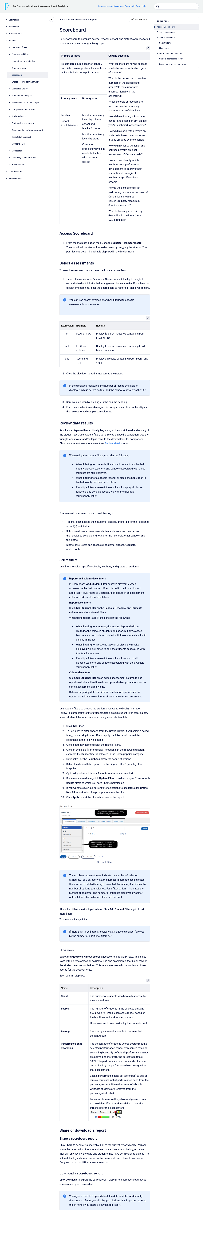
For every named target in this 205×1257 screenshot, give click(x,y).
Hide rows (164, 48)
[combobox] (176, 6)
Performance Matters (77, 19)
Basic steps (14, 26)
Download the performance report (27, 130)
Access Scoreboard (166, 27)
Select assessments (166, 32)
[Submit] (157, 6)
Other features (15, 171)
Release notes (15, 178)
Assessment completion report (26, 102)
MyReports (17, 151)
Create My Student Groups (24, 157)
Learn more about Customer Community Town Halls (122, 6)
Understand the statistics (23, 61)
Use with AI (139, 19)
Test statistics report (21, 137)
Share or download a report (169, 53)
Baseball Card (18, 164)
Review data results (166, 37)
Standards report (19, 68)
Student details (19, 116)
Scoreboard (17, 75)
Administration (15, 33)
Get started (14, 20)
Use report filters (19, 47)
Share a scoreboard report (171, 59)
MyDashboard (18, 144)
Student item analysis (22, 95)
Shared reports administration (25, 82)
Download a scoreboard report (173, 64)
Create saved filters (20, 54)
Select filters (165, 43)
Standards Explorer (20, 89)
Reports (12, 40)
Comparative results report (24, 109)
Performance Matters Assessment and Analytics (40, 6)
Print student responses (23, 123)
